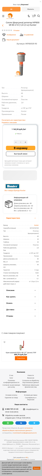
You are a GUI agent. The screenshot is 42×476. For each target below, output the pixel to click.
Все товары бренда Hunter (15, 190)
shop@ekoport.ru (32, 409)
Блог (11, 378)
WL (27, 457)
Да (11, 9)
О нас (11, 375)
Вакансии (30, 378)
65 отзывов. (31, 459)
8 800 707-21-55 (11, 409)
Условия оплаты (11, 395)
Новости (31, 375)
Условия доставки (30, 395)
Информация (21, 392)
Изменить (30, 9)
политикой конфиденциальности (25, 433)
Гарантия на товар (11, 398)
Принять (37, 468)
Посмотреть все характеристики (13, 120)
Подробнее (21, 358)
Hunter (36, 225)
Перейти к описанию (9, 122)
